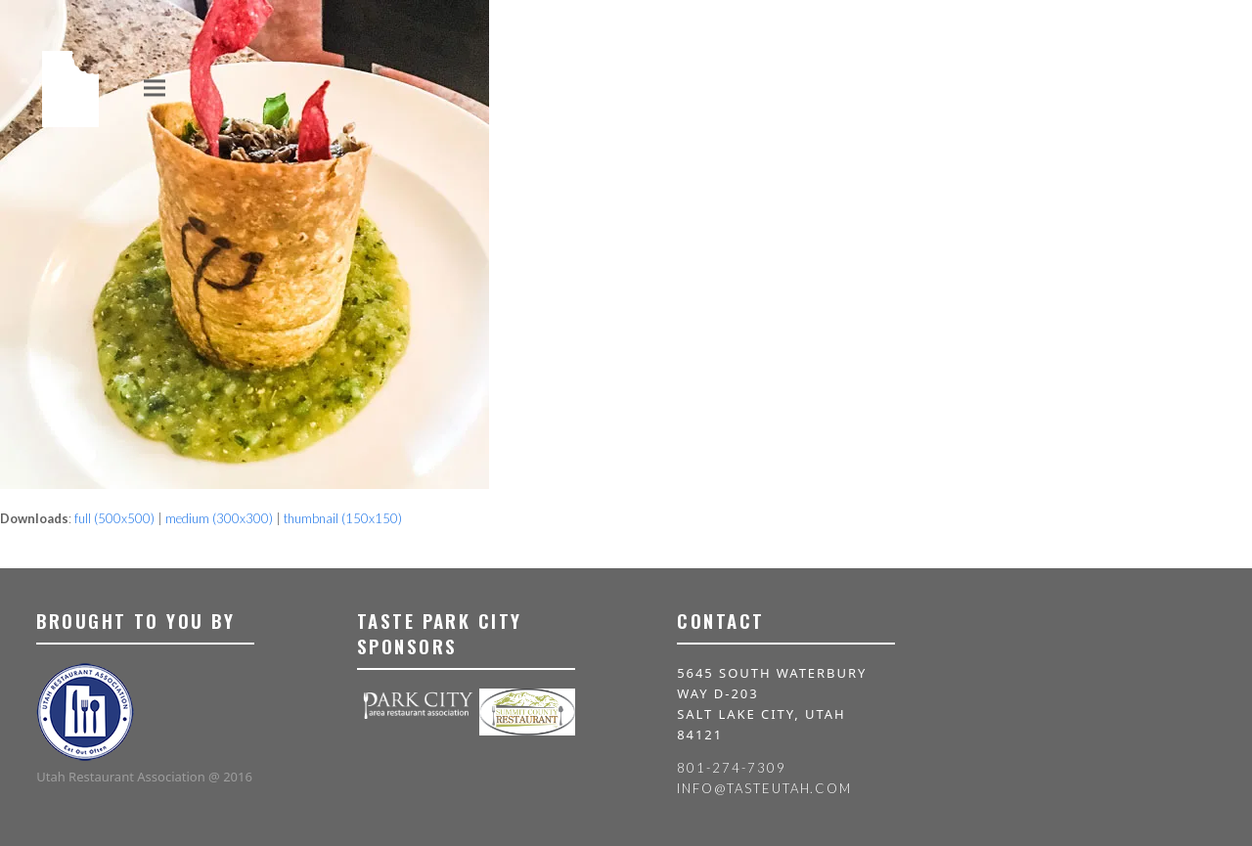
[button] (154, 87)
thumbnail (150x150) (343, 518)
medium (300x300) (219, 518)
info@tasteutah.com (764, 788)
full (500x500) (114, 518)
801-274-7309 (731, 768)
